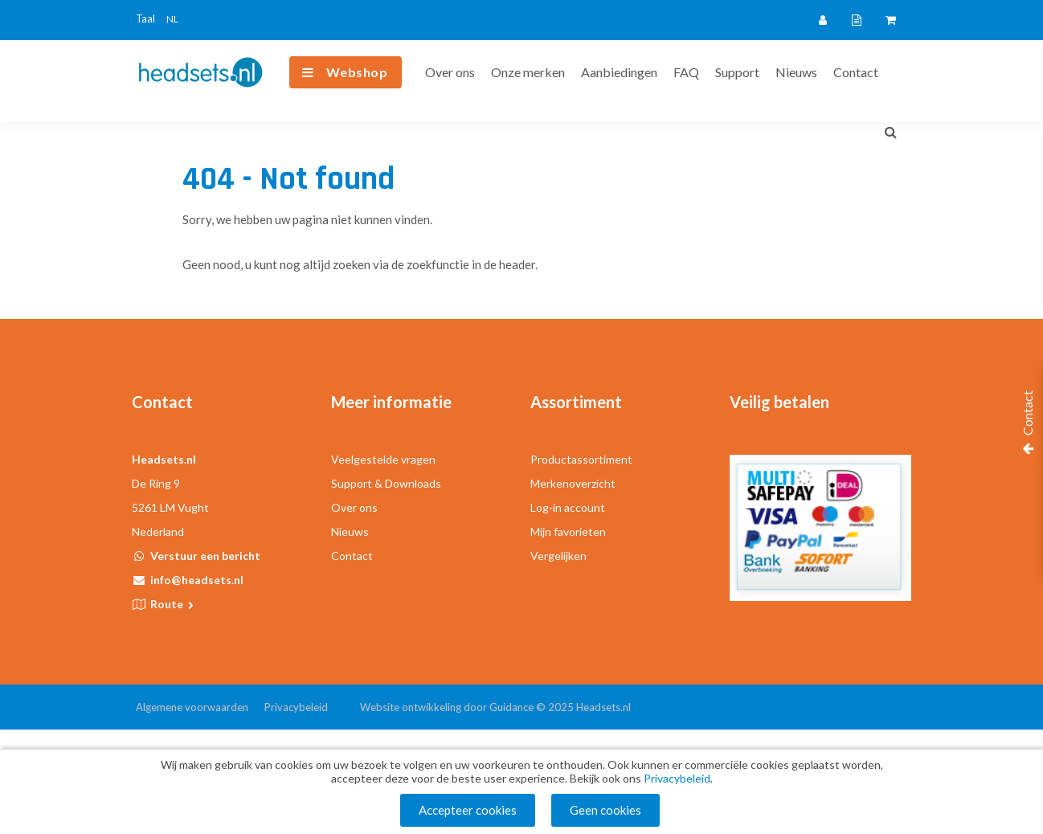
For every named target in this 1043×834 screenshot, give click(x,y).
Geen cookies (605, 810)
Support (737, 72)
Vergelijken (558, 555)
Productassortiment (581, 459)
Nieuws (796, 72)
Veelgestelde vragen (383, 459)
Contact (855, 72)
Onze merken (528, 72)
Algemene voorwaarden (192, 707)
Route (173, 604)
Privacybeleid (296, 707)
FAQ (686, 72)
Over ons (450, 72)
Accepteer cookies (468, 810)
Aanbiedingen (619, 72)
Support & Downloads (386, 483)
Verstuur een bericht (205, 555)
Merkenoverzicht (573, 483)
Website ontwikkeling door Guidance (447, 707)
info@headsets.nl (196, 580)
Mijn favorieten (568, 531)
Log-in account (567, 507)
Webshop (357, 72)
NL (172, 19)
